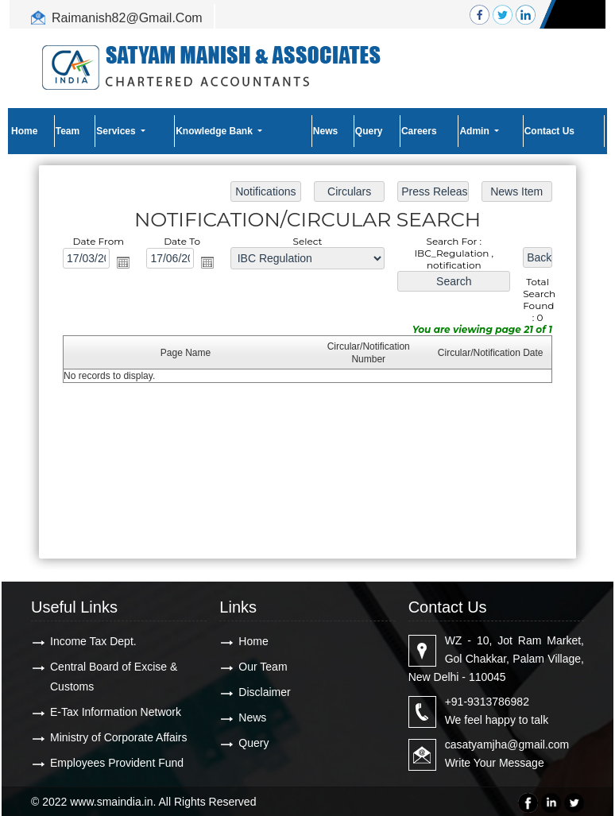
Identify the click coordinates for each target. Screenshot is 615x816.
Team (67, 131)
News (325, 131)
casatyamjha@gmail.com (507, 744)
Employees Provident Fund (117, 762)
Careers (419, 131)
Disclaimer (264, 692)
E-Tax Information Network (115, 712)
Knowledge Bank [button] (215, 131)
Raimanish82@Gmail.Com (127, 18)
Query (369, 131)
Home (24, 131)
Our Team (262, 666)
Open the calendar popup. (123, 262)
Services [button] (117, 131)
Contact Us (549, 131)
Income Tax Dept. (93, 641)
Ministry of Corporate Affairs (118, 737)
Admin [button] (475, 131)
